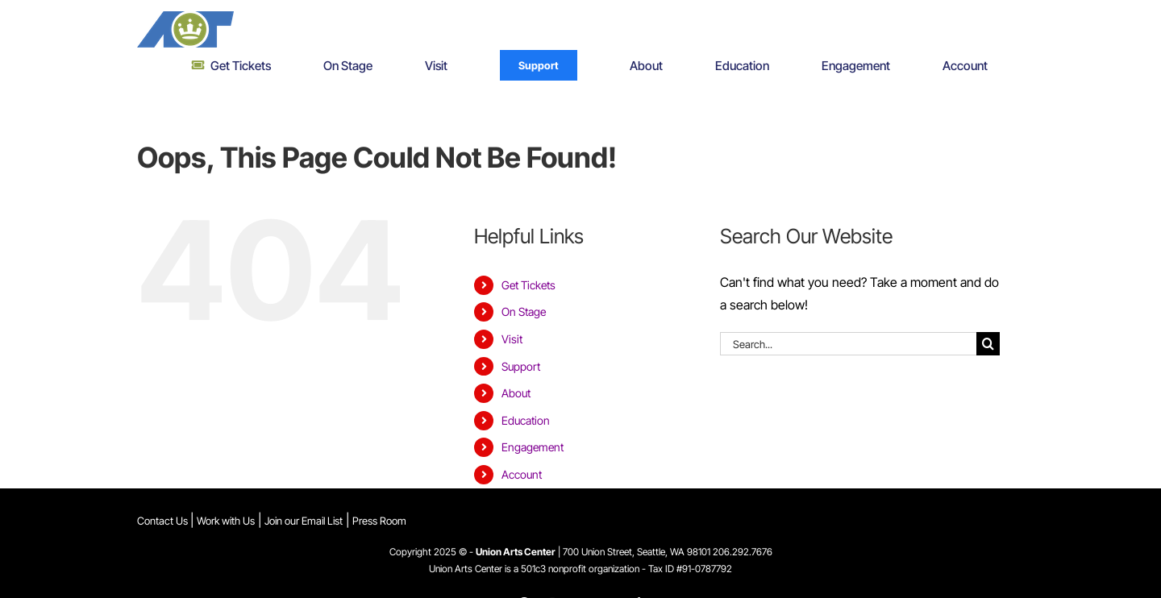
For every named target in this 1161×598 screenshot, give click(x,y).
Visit (511, 339)
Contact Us (163, 520)
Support (520, 366)
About (516, 393)
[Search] (988, 343)
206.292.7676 (742, 552)
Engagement (532, 447)
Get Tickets (528, 285)
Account (521, 474)
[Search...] (848, 343)
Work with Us (226, 520)
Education (525, 420)
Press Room (379, 520)
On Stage (523, 311)
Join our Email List (303, 520)
